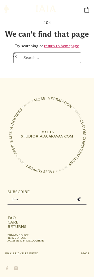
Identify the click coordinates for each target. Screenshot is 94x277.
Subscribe (19, 192)
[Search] (14, 56)
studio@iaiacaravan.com (47, 134)
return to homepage (61, 46)
